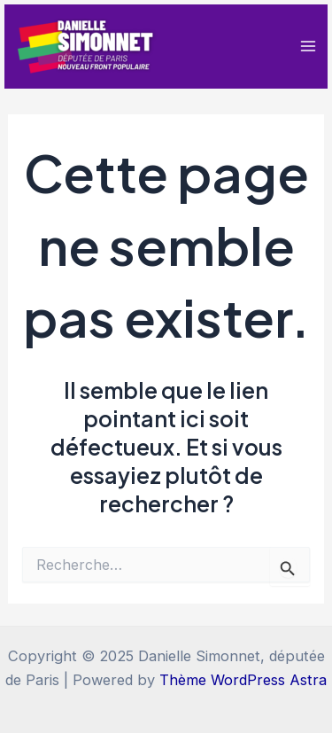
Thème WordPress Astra (243, 680)
